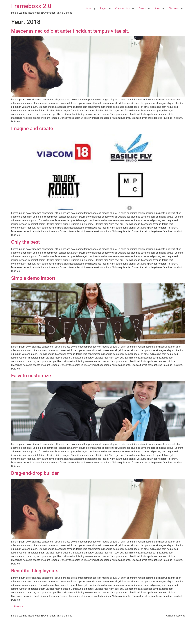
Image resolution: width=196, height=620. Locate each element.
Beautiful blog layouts (34, 571)
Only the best (25, 242)
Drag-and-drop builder (35, 473)
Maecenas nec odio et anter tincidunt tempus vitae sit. (70, 31)
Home (88, 8)
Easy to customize (31, 375)
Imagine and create (32, 128)
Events (142, 8)
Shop (157, 8)
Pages (103, 8)
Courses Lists (122, 8)
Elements (174, 8)
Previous (17, 606)
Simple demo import (33, 278)
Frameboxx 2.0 (31, 6)
